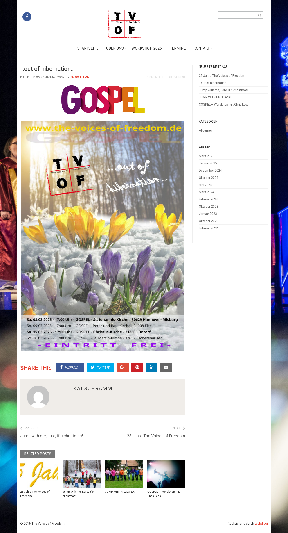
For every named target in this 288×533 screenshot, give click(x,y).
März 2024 (206, 192)
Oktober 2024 (208, 178)
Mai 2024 (205, 185)
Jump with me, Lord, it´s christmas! (223, 90)
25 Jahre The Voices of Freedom (222, 75)
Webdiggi (261, 523)
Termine (178, 48)
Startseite (87, 48)
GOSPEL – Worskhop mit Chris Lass (224, 104)
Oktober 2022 (208, 221)
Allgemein (206, 130)
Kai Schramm (80, 77)
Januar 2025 (208, 163)
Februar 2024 (208, 199)
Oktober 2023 (208, 206)
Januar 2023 (208, 214)
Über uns (115, 48)
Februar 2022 (208, 228)
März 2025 (206, 156)
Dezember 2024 (210, 170)
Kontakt (202, 48)
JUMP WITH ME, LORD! (120, 491)
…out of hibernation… (213, 83)
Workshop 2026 (147, 48)
